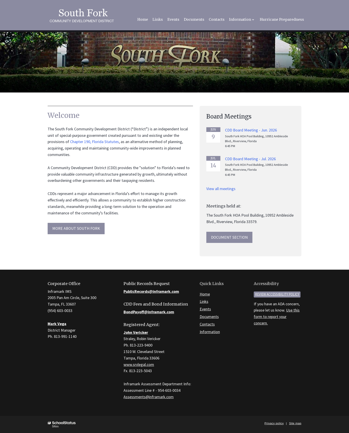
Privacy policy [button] (274, 423)
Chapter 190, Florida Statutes (94, 141)
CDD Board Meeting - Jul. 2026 (250, 158)
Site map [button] (295, 423)
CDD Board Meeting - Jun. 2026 (251, 130)
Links (204, 301)
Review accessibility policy (277, 294)
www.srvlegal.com (139, 364)
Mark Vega (57, 323)
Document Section (229, 237)
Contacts (207, 324)
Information (210, 331)
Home (205, 294)
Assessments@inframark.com (149, 396)
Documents (209, 316)
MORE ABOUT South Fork (76, 228)
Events (205, 309)
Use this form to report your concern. (277, 317)
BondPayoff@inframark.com (149, 311)
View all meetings (220, 188)
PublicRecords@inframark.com (151, 291)
